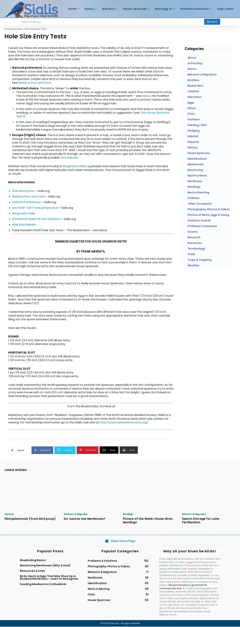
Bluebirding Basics (33, 560)
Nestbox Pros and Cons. (35, 83)
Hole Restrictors (23, 191)
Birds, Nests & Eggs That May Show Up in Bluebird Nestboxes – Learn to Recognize (49, 578)
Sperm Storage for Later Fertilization (201, 521)
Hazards (9, 514)
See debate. (69, 157)
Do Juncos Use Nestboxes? (84, 519)
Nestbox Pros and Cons (28, 196)
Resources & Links (32, 571)
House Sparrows (13, 29)
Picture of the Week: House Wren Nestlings (148, 521)
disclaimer (165, 612)
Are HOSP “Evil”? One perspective (35, 208)
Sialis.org (187, 582)
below (146, 96)
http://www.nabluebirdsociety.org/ (124, 422)
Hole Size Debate (24, 224)
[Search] (212, 22)
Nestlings (128, 514)
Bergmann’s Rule (74, 166)
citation (203, 582)
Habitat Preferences (26, 202)
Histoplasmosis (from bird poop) (30, 519)
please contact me (171, 565)
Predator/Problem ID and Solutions (36, 219)
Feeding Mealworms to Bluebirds (43, 584)
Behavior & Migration (77, 514)
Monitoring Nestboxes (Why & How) (45, 566)
